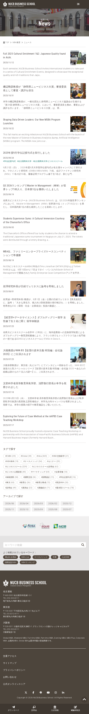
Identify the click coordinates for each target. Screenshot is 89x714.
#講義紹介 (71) (43, 488)
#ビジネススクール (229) (16, 467)
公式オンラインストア (14, 684)
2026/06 (9, 503)
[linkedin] (63, 692)
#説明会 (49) (10, 488)
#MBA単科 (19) (11, 461)
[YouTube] (48, 692)
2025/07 (67, 509)
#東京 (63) (9, 482)
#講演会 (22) (26, 488)
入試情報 (55, 708)
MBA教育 (16, 42)
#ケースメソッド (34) (32, 461)
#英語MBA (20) (61, 482)
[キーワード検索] (41, 545)
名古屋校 (7, 591)
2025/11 (9, 509)
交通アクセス (9, 656)
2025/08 (52, 509)
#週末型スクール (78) (64, 488)
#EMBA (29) (10, 456)
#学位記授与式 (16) (67, 477)
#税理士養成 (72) (42, 482)
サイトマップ (9, 663)
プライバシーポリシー (14, 670)
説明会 (34, 708)
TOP (6, 42)
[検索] (83, 545)
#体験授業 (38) (11, 477)
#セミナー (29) (53, 461)
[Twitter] (26, 692)
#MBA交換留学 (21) (60, 456)
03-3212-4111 (13, 614)
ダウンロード (13, 708)
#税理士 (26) (24, 482)
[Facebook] (33, 692)
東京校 (6, 607)
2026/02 (52, 503)
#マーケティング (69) (40, 472)
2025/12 (67, 503)
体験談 (75, 709)
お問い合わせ (9, 677)
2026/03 (38, 503)
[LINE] (40, 692)
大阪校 (6, 622)
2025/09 (38, 509)
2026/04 (24, 503)
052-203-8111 (13, 598)
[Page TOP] (84, 699)
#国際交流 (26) (29, 477)
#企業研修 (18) (60, 472)
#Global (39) (26, 456)
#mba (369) (42, 456)
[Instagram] (55, 692)
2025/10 (24, 509)
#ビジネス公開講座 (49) (15, 472)
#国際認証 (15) (47, 477)
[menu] (83, 4)
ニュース (27, 42)
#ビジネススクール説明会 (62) (45, 467)
